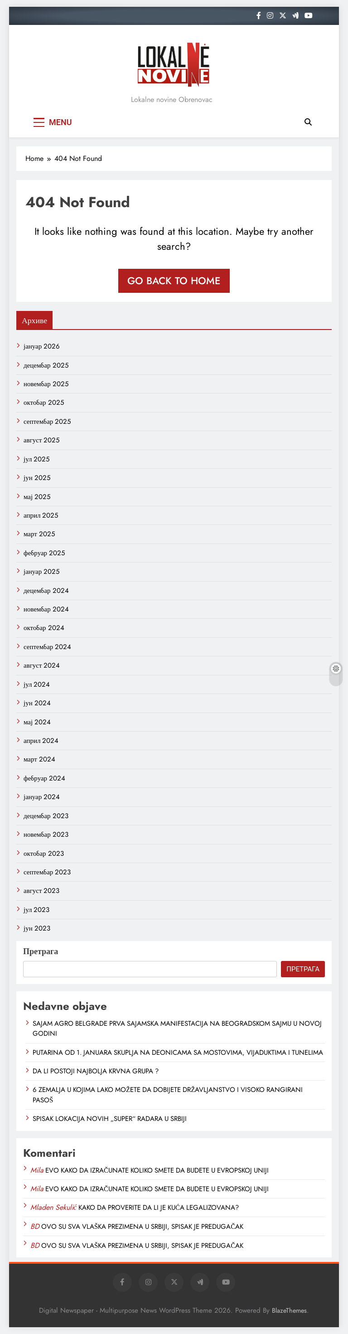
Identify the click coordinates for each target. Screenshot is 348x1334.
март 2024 (39, 759)
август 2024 (42, 665)
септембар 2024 (47, 647)
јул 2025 (36, 459)
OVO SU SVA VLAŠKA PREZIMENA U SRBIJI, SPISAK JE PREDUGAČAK (142, 1227)
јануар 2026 (42, 346)
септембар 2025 (47, 422)
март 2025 (39, 534)
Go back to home (174, 280)
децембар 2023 (46, 816)
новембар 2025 (46, 384)
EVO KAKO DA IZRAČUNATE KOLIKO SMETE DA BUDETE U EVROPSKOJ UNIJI (157, 1170)
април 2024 (41, 741)
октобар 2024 (44, 628)
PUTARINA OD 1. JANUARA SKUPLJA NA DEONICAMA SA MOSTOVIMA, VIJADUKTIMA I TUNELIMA (178, 1052)
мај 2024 (37, 722)
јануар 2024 (42, 797)
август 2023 (41, 891)
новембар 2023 (46, 834)
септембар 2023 (47, 872)
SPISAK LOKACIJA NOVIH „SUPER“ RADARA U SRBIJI (110, 1119)
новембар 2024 (46, 609)
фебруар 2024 (44, 778)
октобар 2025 (44, 402)
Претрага (40, 951)
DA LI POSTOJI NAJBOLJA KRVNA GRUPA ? (96, 1071)
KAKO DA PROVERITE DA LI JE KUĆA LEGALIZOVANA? (158, 1208)
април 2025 (41, 515)
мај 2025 (37, 497)
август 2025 (41, 440)
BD (34, 1226)
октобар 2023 (44, 854)
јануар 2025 (41, 572)
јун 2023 (37, 928)
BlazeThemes (289, 1310)
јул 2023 (36, 910)
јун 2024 (37, 703)
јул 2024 (37, 684)
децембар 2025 (46, 365)
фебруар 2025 (44, 553)
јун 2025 (37, 478)
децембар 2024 (46, 591)
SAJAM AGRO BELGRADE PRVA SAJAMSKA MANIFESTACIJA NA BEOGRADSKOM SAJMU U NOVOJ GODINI (177, 1028)
